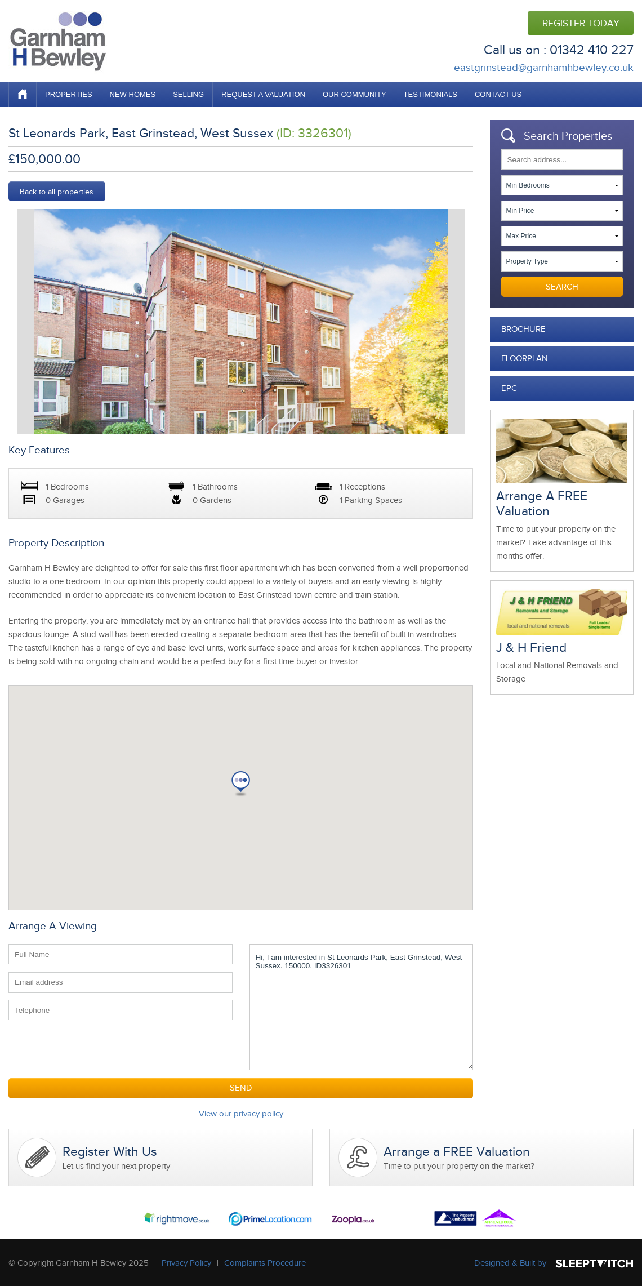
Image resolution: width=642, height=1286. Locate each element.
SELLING (188, 94)
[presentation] (94, 1050)
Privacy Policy (186, 1262)
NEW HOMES (133, 94)
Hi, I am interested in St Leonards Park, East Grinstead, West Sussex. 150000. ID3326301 (361, 1007)
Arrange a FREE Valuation (457, 1152)
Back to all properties (56, 192)
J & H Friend (531, 647)
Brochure (523, 328)
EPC (509, 388)
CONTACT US (498, 94)
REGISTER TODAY (580, 23)
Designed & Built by (510, 1262)
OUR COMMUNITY (354, 94)
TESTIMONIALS (430, 94)
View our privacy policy (241, 1113)
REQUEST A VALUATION (263, 94)
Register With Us (110, 1152)
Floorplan (524, 358)
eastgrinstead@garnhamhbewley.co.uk (544, 67)
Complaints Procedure (265, 1262)
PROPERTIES (68, 94)
